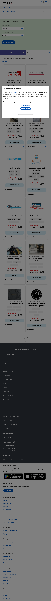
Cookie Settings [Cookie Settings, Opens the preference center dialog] (25, 105)
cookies (13, 92)
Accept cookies (25, 108)
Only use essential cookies (25, 113)
